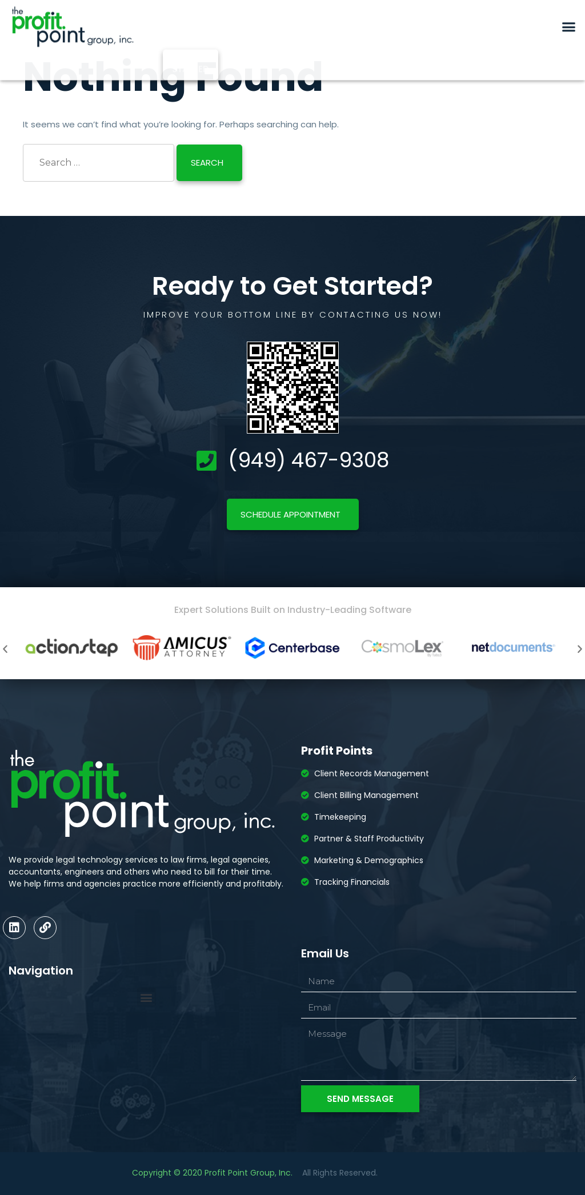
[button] (569, 16)
